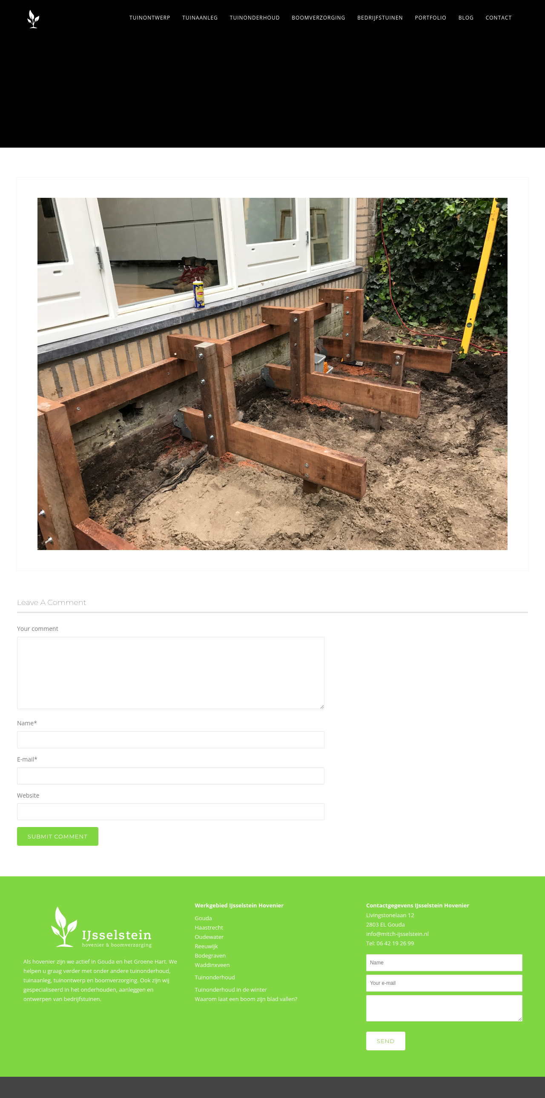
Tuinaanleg (200, 17)
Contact (499, 17)
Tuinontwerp (149, 17)
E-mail (27, 759)
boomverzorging (116, 980)
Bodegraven (210, 955)
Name (27, 723)
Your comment (37, 629)
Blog (466, 17)
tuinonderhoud (149, 971)
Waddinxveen (212, 965)
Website (28, 795)
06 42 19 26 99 (395, 943)
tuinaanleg (37, 980)
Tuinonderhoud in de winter (231, 989)
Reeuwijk (206, 946)
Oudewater (209, 937)
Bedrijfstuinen (380, 17)
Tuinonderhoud (255, 17)
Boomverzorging (318, 17)
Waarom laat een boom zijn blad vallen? (246, 999)
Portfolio (431, 17)
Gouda (203, 918)
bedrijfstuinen (82, 999)
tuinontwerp (70, 980)
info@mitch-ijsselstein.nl (397, 934)
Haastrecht (209, 927)
